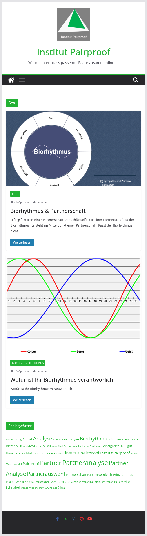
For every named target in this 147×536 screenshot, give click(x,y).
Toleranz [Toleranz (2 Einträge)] (63, 481)
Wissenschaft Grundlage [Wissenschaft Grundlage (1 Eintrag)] (43, 487)
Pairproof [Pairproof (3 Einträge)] (31, 463)
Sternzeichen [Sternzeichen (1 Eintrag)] (42, 481)
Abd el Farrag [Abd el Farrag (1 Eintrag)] (14, 439)
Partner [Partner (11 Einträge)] (50, 462)
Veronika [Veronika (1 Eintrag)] (76, 481)
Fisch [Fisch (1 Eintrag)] (123, 446)
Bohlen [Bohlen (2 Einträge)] (116, 439)
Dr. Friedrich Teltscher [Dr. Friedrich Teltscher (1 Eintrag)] (29, 446)
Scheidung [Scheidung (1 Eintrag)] (22, 481)
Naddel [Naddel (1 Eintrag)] (17, 464)
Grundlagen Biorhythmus (28, 362)
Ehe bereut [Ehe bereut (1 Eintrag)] (95, 446)
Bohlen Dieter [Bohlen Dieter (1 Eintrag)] (130, 439)
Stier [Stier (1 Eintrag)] (53, 481)
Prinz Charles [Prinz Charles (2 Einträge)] (123, 474)
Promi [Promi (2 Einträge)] (10, 481)
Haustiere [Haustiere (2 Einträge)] (13, 453)
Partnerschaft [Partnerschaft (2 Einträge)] (76, 474)
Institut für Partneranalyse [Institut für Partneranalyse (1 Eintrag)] (48, 453)
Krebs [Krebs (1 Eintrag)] (134, 453)
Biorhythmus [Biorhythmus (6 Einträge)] (95, 438)
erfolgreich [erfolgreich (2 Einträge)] (111, 446)
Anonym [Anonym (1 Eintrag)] (58, 439)
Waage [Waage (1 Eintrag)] (24, 487)
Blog (15, 193)
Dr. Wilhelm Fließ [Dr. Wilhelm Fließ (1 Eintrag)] (53, 446)
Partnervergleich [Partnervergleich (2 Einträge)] (99, 474)
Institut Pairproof (73, 52)
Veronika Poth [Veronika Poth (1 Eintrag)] (114, 481)
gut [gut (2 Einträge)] (129, 446)
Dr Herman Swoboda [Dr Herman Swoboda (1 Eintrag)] (76, 446)
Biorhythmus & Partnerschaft (48, 210)
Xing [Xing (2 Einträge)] (61, 487)
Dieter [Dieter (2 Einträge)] (10, 446)
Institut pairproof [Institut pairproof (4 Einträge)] (82, 453)
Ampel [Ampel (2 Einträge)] (27, 439)
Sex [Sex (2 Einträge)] (31, 481)
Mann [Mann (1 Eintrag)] (9, 464)
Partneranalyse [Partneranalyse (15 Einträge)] (85, 462)
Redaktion (43, 202)
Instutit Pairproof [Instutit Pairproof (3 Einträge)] (115, 453)
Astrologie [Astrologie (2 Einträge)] (71, 439)
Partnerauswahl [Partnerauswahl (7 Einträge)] (46, 473)
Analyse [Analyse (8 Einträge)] (42, 438)
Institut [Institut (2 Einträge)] (26, 453)
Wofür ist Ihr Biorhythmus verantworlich (61, 379)
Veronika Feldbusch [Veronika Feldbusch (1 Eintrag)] (93, 481)
